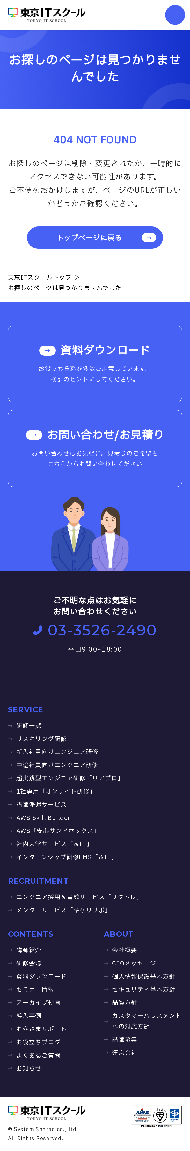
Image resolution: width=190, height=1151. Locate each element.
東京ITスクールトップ (40, 277)
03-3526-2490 (95, 630)
